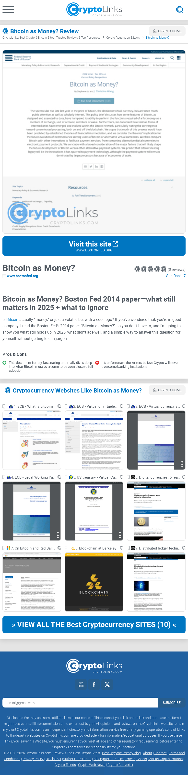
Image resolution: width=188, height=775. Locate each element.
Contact (160, 753)
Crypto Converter (120, 764)
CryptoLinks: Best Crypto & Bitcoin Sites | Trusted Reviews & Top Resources (51, 37)
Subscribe (172, 702)
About (147, 753)
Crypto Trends (65, 764)
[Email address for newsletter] (80, 703)
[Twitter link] (107, 684)
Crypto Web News (91, 764)
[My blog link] (81, 684)
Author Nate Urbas (77, 758)
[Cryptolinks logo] (94, 9)
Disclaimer (53, 758)
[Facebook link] (94, 684)
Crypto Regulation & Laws (123, 37)
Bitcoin (12, 319)
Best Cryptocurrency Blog (121, 753)
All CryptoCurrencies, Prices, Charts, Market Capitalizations (138, 758)
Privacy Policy (33, 758)
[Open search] (180, 10)
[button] (8, 10)
